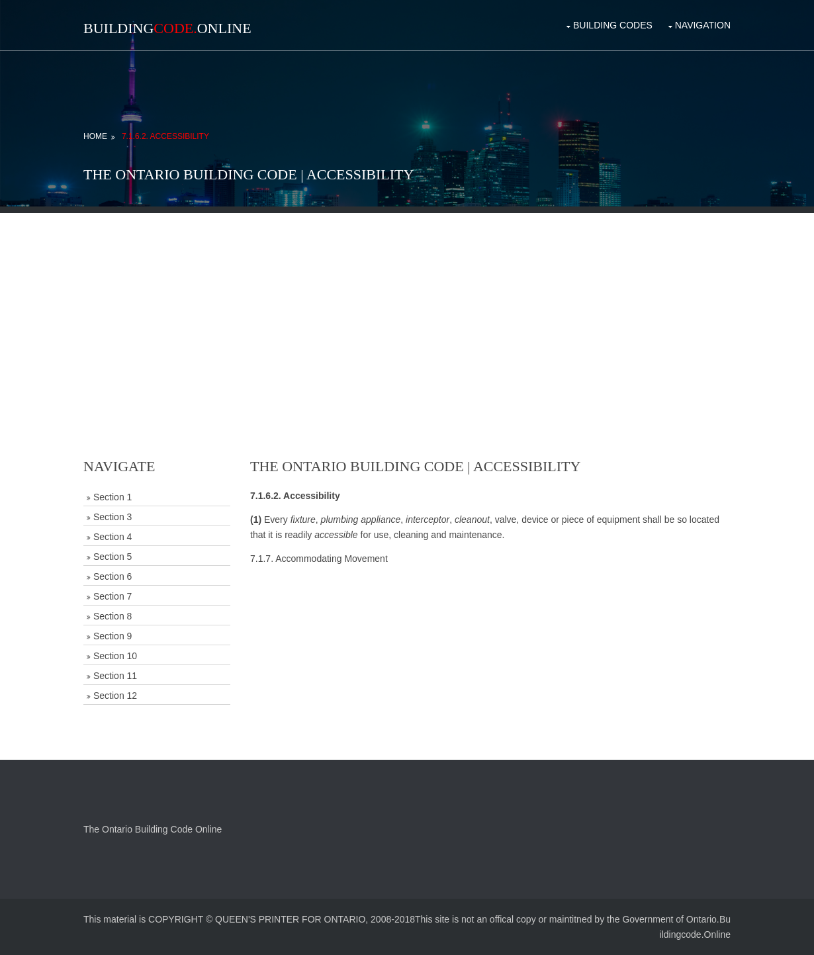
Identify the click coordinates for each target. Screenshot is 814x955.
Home (95, 136)
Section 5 (112, 556)
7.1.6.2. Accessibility (165, 136)
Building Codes (613, 25)
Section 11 (115, 675)
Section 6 (112, 576)
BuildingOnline (167, 28)
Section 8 (112, 616)
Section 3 (112, 517)
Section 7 (112, 596)
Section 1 (112, 497)
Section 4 (112, 536)
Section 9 (112, 636)
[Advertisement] (407, 305)
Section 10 (115, 656)
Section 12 (115, 695)
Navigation (703, 25)
